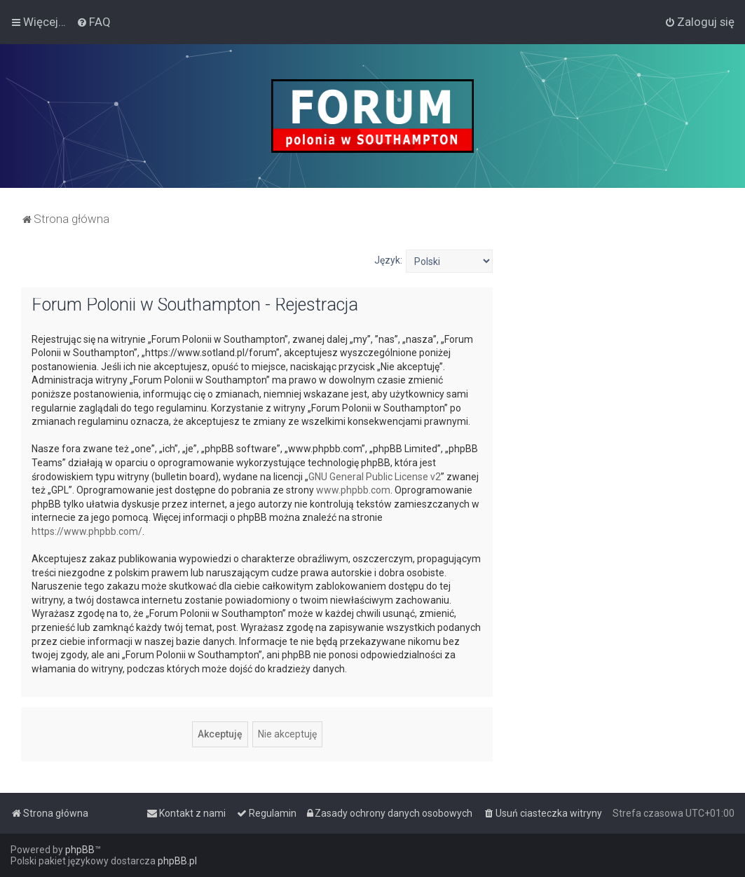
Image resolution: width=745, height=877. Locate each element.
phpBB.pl (177, 860)
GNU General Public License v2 (374, 476)
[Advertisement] (619, 337)
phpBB (80, 849)
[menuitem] (93, 22)
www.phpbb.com (353, 490)
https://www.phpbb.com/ (87, 531)
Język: (388, 260)
